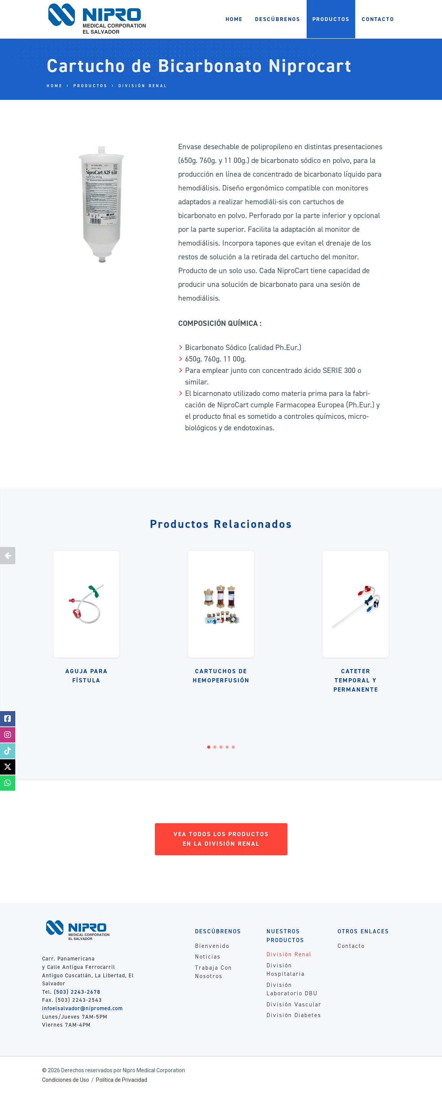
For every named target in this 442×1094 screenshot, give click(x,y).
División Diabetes (293, 1015)
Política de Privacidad (121, 1080)
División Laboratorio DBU (292, 989)
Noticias (208, 957)
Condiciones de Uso (65, 1080)
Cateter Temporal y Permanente (355, 680)
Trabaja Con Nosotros (213, 972)
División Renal (143, 85)
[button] (208, 747)
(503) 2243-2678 (77, 992)
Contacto (351, 946)
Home (55, 85)
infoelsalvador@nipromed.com (82, 1008)
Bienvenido (212, 946)
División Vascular (294, 1004)
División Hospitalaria (285, 970)
